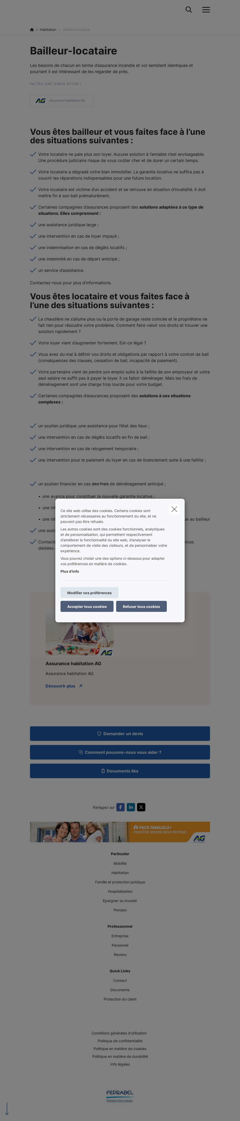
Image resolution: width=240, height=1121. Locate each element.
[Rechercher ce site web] (188, 10)
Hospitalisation (120, 891)
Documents (120, 990)
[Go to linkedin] (132, 807)
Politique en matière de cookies (120, 1048)
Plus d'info (70, 571)
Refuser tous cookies (141, 606)
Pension (120, 910)
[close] (174, 509)
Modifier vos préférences (89, 593)
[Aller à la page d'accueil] (33, 9)
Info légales (120, 1064)
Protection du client (120, 999)
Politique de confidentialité (120, 1041)
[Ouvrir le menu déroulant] (205, 10)
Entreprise (120, 936)
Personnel (120, 945)
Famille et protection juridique (120, 882)
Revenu (120, 954)
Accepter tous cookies (87, 606)
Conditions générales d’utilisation (119, 1033)
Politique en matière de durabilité (120, 1056)
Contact (120, 980)
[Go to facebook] (121, 807)
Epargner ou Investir (120, 900)
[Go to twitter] (142, 807)
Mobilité (120, 863)
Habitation (120, 872)
